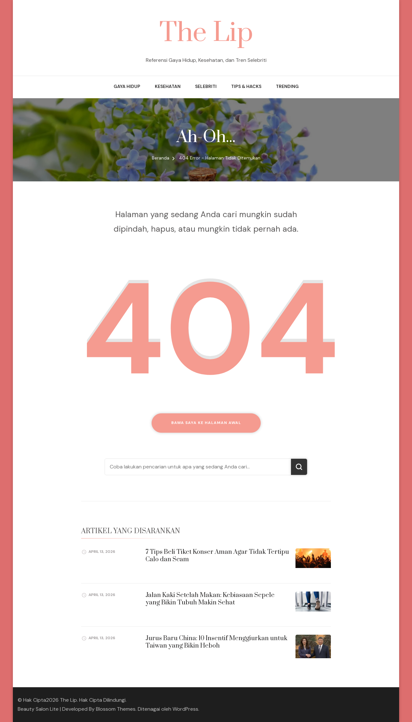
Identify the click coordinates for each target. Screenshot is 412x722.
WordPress (185, 709)
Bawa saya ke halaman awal (206, 422)
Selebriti (206, 86)
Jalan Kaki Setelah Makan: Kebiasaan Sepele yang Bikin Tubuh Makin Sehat (210, 599)
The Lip (206, 33)
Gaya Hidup (127, 86)
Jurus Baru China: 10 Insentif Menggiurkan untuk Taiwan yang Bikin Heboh (216, 642)
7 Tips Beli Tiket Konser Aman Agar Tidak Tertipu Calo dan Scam (217, 555)
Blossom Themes (116, 709)
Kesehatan (168, 86)
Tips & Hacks (246, 86)
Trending (287, 86)
